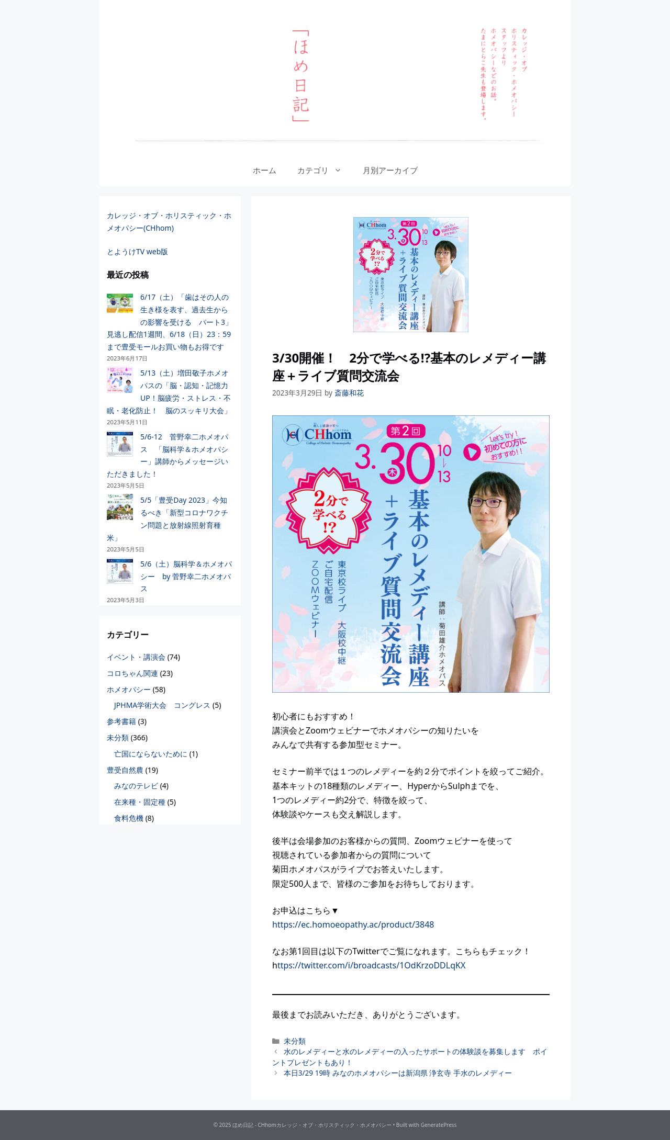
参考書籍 (121, 721)
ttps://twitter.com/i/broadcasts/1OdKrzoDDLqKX (371, 965)
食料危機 (128, 818)
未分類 (295, 1041)
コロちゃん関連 (132, 673)
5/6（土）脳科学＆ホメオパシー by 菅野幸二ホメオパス (186, 576)
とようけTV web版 (137, 251)
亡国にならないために (150, 754)
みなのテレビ (136, 786)
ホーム (264, 170)
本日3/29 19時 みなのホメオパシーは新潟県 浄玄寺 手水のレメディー (398, 1073)
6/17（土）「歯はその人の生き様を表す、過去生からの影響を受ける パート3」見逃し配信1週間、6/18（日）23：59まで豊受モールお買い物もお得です (169, 322)
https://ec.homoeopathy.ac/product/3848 (353, 924)
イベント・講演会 (136, 657)
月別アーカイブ (390, 170)
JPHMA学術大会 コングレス (162, 705)
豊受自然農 (125, 770)
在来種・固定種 (139, 802)
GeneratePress (439, 1124)
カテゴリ (324, 170)
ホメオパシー (129, 689)
